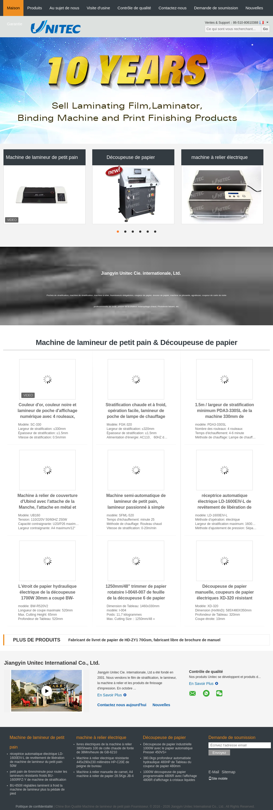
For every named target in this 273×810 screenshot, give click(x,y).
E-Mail (213, 772)
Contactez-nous (173, 8)
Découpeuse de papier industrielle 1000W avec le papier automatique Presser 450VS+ (167, 748)
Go (265, 29)
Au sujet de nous (64, 8)
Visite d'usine (98, 8)
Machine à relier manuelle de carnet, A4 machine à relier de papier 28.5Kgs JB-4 (105, 774)
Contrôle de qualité (134, 8)
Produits (34, 8)
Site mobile (217, 778)
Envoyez (219, 753)
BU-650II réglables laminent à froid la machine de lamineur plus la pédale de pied (37, 789)
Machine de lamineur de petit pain (42, 157)
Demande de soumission (216, 8)
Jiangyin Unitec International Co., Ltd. (52, 663)
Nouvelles (254, 8)
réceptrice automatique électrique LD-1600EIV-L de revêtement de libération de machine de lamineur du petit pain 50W (224, 507)
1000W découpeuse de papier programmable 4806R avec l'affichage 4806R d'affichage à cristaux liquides (170, 776)
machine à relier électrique (219, 157)
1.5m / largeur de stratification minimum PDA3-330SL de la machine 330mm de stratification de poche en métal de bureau (224, 416)
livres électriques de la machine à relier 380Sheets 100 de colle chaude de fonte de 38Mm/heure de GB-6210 (105, 748)
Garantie (14, 24)
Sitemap (228, 772)
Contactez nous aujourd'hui (121, 705)
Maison (13, 8)
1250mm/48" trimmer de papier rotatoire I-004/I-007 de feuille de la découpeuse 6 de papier (136, 592)
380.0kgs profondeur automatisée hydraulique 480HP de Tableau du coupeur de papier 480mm (167, 762)
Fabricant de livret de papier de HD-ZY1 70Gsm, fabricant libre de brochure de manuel (144, 640)
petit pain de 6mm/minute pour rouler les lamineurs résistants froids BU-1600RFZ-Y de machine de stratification (38, 776)
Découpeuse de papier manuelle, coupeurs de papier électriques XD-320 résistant (224, 592)
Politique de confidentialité (34, 806)
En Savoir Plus (111, 695)
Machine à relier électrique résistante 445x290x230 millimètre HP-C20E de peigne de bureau (103, 762)
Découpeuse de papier (131, 157)
